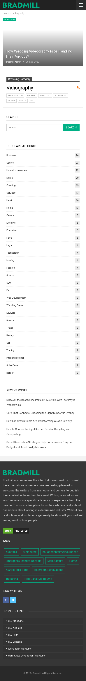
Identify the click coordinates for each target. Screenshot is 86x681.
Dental (9, 177)
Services (10, 192)
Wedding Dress (14, 305)
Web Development (16, 297)
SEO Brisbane (15, 642)
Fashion (10, 267)
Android (31, 95)
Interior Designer (15, 357)
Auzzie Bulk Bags (17, 570)
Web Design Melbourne (19, 649)
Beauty (22, 101)
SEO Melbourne (16, 621)
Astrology (45, 95)
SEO (8, 282)
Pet (8, 290)
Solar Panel (12, 365)
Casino (10, 162)
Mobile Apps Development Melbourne (26, 655)
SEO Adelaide (15, 628)
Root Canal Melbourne (38, 579)
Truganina (12, 579)
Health (9, 200)
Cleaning (11, 185)
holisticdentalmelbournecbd (60, 552)
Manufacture (55, 561)
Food (9, 237)
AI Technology (15, 95)
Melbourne (30, 552)
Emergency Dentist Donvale (23, 561)
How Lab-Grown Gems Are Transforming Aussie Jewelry (39, 421)
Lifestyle (10, 222)
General (10, 215)
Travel (9, 327)
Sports (10, 275)
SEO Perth (13, 635)
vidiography (9, 19)
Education (11, 230)
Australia (11, 552)
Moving (10, 260)
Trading (10, 350)
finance (10, 320)
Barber (11, 101)
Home (9, 207)
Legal (9, 245)
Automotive (60, 95)
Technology (12, 252)
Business (11, 155)
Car (8, 342)
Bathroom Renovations (48, 570)
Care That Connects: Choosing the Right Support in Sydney (40, 412)
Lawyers (10, 312)
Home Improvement (16, 170)
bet (32, 101)
